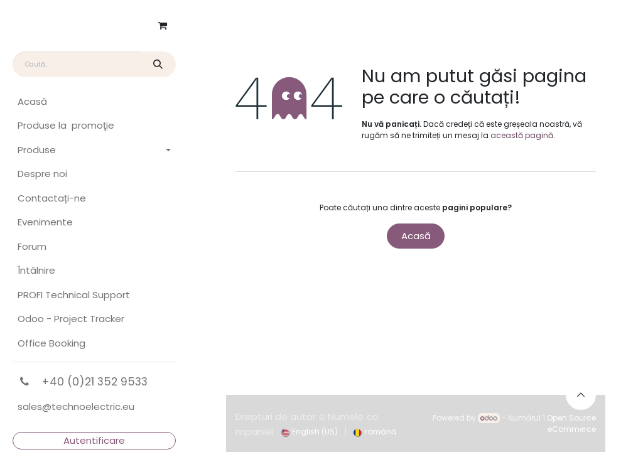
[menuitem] (94, 102)
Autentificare (94, 440)
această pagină (521, 135)
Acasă (416, 235)
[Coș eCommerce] (162, 26)
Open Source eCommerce (571, 423)
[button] (581, 395)
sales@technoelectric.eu (76, 406)
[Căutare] (157, 64)
